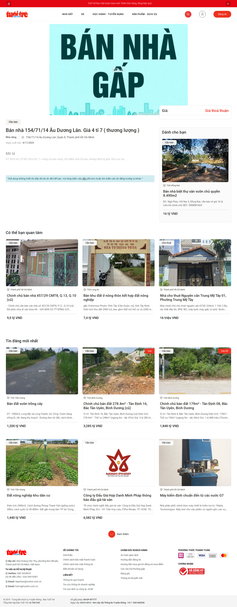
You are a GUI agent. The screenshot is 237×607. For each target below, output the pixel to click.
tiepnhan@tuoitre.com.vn (28, 581)
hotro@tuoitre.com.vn (26, 586)
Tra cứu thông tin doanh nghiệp (79, 584)
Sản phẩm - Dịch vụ (144, 14)
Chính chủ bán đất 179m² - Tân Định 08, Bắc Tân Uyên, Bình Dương (194, 406)
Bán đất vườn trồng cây (24, 404)
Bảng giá (125, 573)
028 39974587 (30, 576)
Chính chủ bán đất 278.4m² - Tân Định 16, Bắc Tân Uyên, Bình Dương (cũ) (115, 406)
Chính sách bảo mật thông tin (78, 564)
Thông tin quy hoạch (73, 580)
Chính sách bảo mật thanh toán (79, 559)
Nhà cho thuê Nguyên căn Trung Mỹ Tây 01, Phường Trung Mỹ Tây (193, 298)
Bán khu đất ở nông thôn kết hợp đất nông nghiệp (115, 298)
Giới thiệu (68, 555)
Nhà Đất (67, 14)
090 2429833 (24, 573)
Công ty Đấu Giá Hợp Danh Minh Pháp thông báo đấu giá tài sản (117, 497)
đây (84, 178)
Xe (82, 14)
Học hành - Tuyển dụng (108, 14)
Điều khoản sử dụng (73, 569)
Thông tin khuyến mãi (132, 578)
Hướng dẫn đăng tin (131, 559)
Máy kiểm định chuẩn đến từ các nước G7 (192, 495)
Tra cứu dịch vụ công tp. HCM (78, 589)
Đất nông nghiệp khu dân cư (28, 495)
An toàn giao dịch (129, 555)
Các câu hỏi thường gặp (133, 569)
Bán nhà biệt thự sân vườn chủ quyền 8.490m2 (191, 193)
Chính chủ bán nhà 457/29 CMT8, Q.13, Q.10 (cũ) (41, 298)
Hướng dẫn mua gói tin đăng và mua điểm (142, 564)
